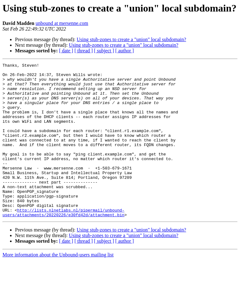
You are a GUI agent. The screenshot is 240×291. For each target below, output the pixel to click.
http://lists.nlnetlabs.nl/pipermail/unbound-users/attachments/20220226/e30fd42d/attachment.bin (63, 242)
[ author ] (124, 50)
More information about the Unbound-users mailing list (58, 285)
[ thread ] (83, 50)
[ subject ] (104, 50)
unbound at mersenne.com (62, 23)
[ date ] (66, 50)
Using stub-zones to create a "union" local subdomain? (131, 39)
